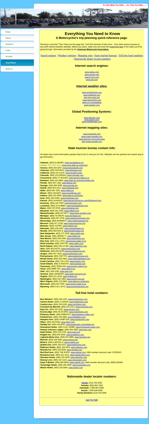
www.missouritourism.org (74, 223)
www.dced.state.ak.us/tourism (75, 165)
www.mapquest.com (92, 134)
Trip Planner (11, 63)
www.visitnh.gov (77, 233)
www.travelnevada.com (74, 231)
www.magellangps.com (92, 122)
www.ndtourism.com (78, 246)
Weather (9, 56)
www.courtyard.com (84, 307)
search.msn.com (92, 77)
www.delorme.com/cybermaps (92, 139)
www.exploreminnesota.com (77, 218)
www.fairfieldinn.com (76, 317)
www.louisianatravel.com (77, 206)
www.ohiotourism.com (70, 249)
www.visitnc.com (76, 243)
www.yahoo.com (92, 72)
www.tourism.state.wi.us (76, 284)
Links (8, 50)
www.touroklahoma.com (75, 251)
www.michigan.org (73, 216)
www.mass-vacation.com (80, 213)
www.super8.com (77, 362)
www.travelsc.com (77, 261)
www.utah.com (66, 271)
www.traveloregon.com (72, 254)
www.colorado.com (75, 175)
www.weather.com (92, 105)
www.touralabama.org (74, 163)
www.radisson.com (79, 347)
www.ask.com (92, 80)
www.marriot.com (70, 340)
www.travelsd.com (77, 264)
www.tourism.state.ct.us (79, 178)
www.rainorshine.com (92, 100)
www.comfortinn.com (77, 304)
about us (9, 69)
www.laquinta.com (82, 337)
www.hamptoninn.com (79, 319)
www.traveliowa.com (69, 198)
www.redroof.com (78, 352)
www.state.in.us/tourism (72, 195)
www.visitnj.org (73, 236)
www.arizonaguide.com (73, 168)
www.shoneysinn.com (77, 360)
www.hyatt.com (73, 332)
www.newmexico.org (75, 238)
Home (8, 32)
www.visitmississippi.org (78, 221)
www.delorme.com (92, 118)
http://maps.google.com (92, 141)
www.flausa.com (69, 183)
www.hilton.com (68, 322)
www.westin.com (76, 367)
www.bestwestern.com (77, 299)
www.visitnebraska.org (74, 228)
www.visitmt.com (70, 226)
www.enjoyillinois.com (71, 193)
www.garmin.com (91, 120)
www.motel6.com (71, 342)
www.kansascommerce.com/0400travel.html (82, 200)
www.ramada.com (74, 350)
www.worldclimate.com (92, 92)
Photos (8, 38)
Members (9, 44)
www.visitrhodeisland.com (79, 259)
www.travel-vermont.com (75, 274)
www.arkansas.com (73, 170)
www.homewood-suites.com (88, 327)
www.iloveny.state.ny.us (76, 241)
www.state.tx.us (68, 269)
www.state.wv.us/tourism (78, 281)
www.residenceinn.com (80, 355)
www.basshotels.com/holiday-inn (80, 324)
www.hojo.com (85, 330)
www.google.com (91, 75)
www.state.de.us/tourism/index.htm (79, 180)
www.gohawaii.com (70, 188)
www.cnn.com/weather (91, 102)
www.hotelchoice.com (78, 302)
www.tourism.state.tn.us (76, 266)
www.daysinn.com (71, 309)
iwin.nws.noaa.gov (92, 97)
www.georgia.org (70, 185)
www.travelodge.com (81, 365)
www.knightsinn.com (75, 335)
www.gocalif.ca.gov (74, 173)
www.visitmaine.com (70, 208)
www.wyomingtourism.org (77, 286)
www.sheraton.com (79, 357)
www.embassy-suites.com (83, 314)
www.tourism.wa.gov (75, 279)
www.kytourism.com (73, 203)
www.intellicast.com (91, 95)
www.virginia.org (70, 276)
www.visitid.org (67, 190)
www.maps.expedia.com (91, 136)
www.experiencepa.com (78, 256)
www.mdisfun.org (71, 211)
